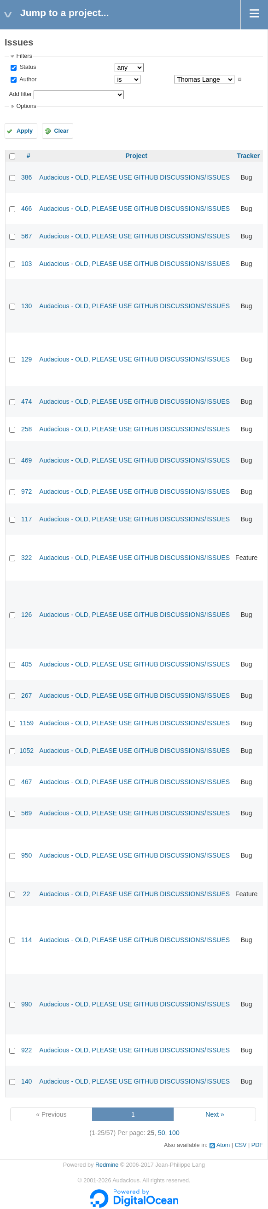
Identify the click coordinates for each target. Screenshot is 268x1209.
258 (26, 429)
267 (26, 695)
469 (26, 460)
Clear (61, 131)
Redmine (106, 1165)
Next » (214, 1114)
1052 (26, 750)
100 (174, 1132)
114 (26, 939)
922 (26, 1050)
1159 (26, 723)
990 (26, 1004)
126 (26, 614)
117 (26, 519)
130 (26, 306)
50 (161, 1132)
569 (26, 813)
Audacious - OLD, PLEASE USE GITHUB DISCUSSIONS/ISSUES (134, 177)
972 (26, 491)
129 (26, 359)
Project (136, 155)
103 (26, 263)
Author (27, 79)
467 (26, 781)
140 (26, 1081)
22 (26, 894)
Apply (25, 131)
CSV (241, 1145)
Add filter (20, 94)
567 (26, 236)
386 (26, 177)
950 (26, 855)
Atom (223, 1145)
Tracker (248, 155)
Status (27, 67)
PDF (257, 1145)
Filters (24, 56)
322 (26, 557)
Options (26, 106)
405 (26, 664)
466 (26, 208)
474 (26, 401)
